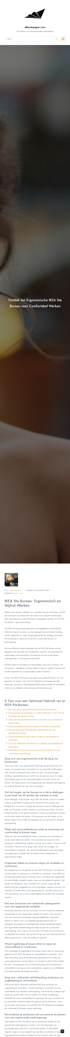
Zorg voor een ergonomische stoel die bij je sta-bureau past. (32, 709)
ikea (21, 593)
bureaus (16, 593)
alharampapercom (16, 590)
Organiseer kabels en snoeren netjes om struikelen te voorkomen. (34, 726)
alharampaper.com (35, 27)
